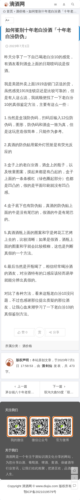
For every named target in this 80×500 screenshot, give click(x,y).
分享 (54, 332)
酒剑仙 (47, 366)
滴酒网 (17, 4)
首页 (8, 11)
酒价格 (21, 11)
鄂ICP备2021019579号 (40, 492)
